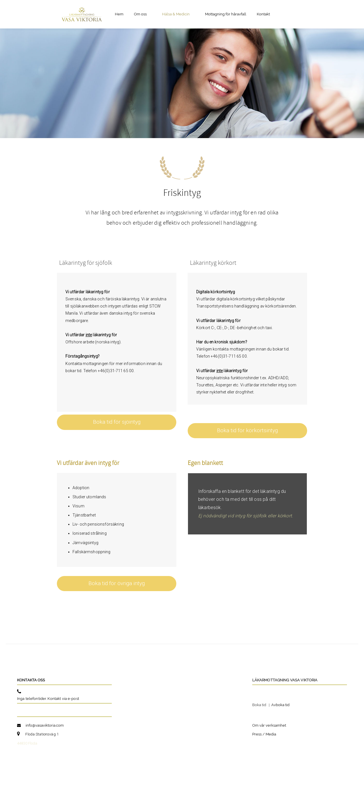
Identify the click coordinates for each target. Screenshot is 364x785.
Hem (119, 14)
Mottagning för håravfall (225, 14)
